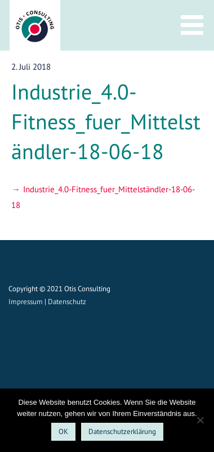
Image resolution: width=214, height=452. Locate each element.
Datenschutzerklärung (122, 431)
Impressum (25, 301)
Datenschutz (67, 301)
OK (63, 431)
